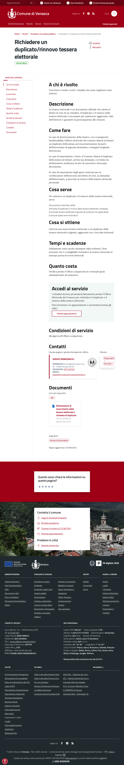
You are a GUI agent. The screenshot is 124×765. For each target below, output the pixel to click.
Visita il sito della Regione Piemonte (48, 674)
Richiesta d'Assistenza (14, 697)
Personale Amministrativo (15, 601)
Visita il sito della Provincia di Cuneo (48, 678)
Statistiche (9, 729)
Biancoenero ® (71, 758)
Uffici (7, 589)
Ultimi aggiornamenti (13, 725)
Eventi (105, 581)
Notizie (86, 581)
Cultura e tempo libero (43, 605)
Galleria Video (108, 597)
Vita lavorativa (64, 608)
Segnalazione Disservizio (15, 694)
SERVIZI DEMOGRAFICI (63, 359)
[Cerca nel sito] (114, 13)
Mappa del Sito (11, 733)
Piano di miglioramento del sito (17, 682)
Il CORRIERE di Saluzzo (72, 690)
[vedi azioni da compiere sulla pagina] (95, 47)
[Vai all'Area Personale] (101, 3)
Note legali (9, 713)
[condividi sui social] (94, 43)
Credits (7, 721)
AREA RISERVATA (61, 761)
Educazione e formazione (44, 608)
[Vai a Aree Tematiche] (75, 3)
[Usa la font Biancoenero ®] (50, 3)
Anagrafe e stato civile (43, 589)
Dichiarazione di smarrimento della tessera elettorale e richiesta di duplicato (66, 410)
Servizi (25, 33)
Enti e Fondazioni (12, 597)
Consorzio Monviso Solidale (74, 682)
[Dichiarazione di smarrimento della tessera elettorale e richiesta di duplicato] (53, 406)
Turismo (61, 605)
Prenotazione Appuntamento (16, 690)
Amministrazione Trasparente (17, 674)
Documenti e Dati (12, 593)
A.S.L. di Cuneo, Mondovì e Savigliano (78, 686)
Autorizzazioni (39, 597)
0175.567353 (69, 369)
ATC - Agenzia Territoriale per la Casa (78, 678)
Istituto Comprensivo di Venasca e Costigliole (52, 686)
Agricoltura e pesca (42, 581)
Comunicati (87, 585)
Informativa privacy (12, 709)
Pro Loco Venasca (41, 682)
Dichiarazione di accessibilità (16, 678)
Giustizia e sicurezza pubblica (43, 33)
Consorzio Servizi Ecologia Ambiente (48, 694)
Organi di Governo (12, 581)
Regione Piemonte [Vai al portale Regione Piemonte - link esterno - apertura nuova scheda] (13, 3)
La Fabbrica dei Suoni (42, 690)
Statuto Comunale (12, 705)
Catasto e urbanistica (42, 601)
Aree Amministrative (13, 585)
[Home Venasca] (29, 14)
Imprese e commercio (66, 581)
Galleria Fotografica (110, 593)
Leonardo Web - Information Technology (79, 694)
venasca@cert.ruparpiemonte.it (22, 641)
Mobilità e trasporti (65, 585)
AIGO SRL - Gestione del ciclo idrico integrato (81, 674)
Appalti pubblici (40, 593)
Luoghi (105, 585)
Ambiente (38, 585)
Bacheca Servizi (11, 701)
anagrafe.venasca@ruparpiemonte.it (69, 374)
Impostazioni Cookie (13, 717)
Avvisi (85, 589)
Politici (7, 605)
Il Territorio (107, 589)
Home (17, 33)
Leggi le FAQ (10, 686)
